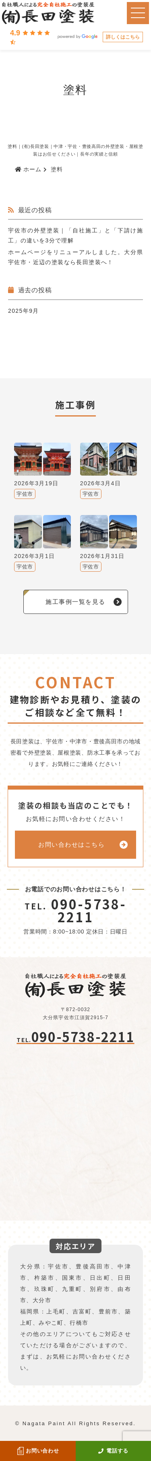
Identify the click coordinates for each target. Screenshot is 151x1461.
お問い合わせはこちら (71, 844)
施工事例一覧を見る (75, 601)
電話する (113, 1451)
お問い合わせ (38, 1451)
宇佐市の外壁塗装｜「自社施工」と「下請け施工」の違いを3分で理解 (75, 235)
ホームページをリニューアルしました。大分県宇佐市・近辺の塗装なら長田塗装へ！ (75, 257)
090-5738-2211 (76, 910)
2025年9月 (23, 311)
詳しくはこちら (123, 37)
